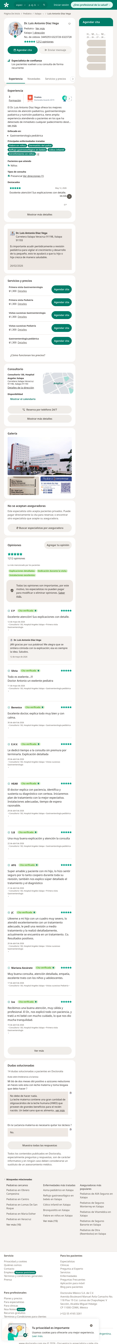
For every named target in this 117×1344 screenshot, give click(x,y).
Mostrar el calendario (22, 399)
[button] (40, 410)
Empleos (20, 1272)
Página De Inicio (12, 13)
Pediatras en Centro (17, 1199)
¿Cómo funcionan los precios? (27, 355)
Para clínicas (11, 1305)
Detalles (22, 291)
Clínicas (64, 1265)
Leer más (37, 1336)
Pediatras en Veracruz (18, 1219)
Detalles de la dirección (21, 387)
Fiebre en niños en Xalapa (58, 1215)
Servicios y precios (55, 78)
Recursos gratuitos (14, 1313)
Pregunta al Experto (71, 1268)
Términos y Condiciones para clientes (25, 1316)
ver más (12, 125)
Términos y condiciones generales (23, 1276)
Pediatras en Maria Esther (21, 1213)
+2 (37, 154)
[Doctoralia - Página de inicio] (7, 4)
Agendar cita (61, 289)
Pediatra (27, 13)
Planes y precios (13, 1298)
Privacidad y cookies (15, 1261)
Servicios (65, 1272)
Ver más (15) (50, 1221)
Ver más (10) (13, 1224)
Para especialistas (14, 1302)
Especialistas (67, 1261)
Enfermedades (68, 1276)
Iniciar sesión (61, 5)
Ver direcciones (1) (33, 176)
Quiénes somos (13, 1265)
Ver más (49, 1051)
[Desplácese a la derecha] (72, 79)
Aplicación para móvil (72, 1283)
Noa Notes (15, 1309)
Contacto (9, 1268)
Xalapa (18, 383)
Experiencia (16, 78)
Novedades (33, 78)
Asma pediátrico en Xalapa (58, 1190)
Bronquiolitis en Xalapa (56, 1210)
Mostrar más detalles (45, 215)
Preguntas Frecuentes (72, 1279)
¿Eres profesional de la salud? (91, 5)
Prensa (8, 1279)
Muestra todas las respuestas (39, 1145)
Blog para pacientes (71, 1287)
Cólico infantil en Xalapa (57, 1204)
